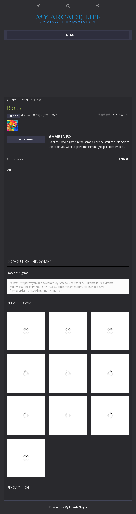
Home (13, 100)
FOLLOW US (98, 6)
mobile (20, 159)
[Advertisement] (68, 68)
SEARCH (68, 6)
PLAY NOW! (25, 139)
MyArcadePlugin (76, 507)
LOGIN (38, 6)
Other (25, 100)
